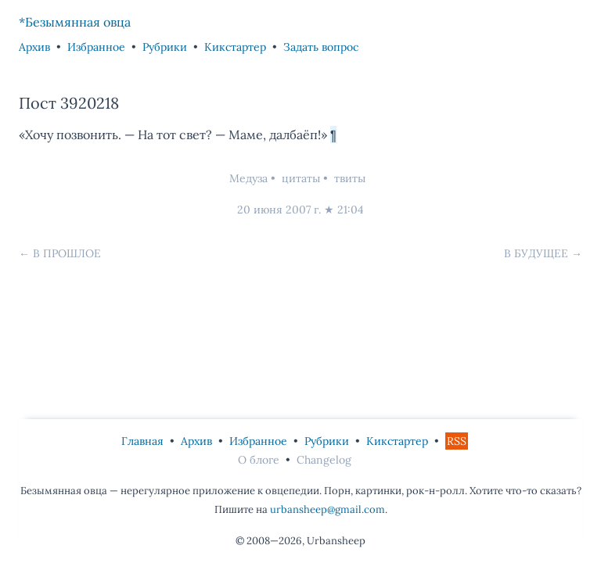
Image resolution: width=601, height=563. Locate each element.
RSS (456, 441)
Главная (142, 441)
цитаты (301, 178)
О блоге (258, 460)
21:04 (350, 210)
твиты (349, 178)
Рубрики (164, 47)
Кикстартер (235, 47)
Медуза (248, 178)
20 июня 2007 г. (279, 210)
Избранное (96, 47)
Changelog (324, 460)
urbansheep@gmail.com (327, 509)
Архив (34, 47)
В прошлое (67, 253)
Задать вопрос (320, 47)
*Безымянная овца (75, 22)
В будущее (536, 253)
